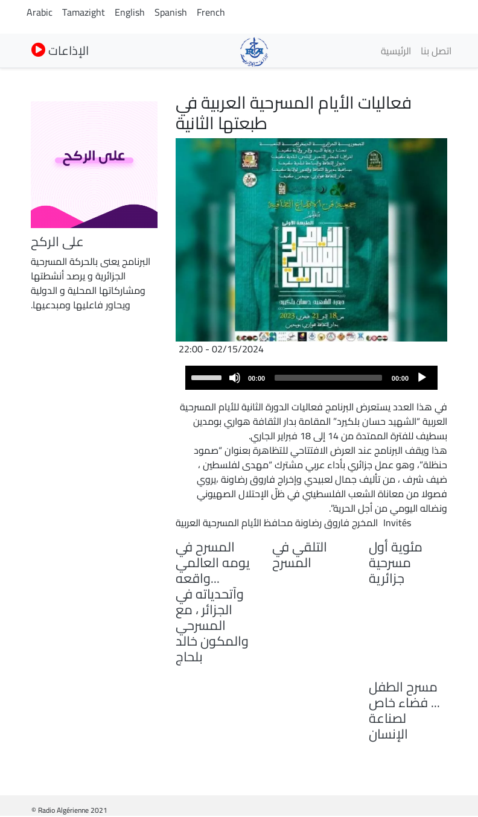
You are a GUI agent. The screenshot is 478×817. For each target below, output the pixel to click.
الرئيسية (396, 51)
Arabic (40, 12)
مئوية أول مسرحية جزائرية (395, 562)
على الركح (57, 241)
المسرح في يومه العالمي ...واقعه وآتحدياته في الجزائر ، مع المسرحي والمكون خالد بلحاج (213, 602)
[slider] (328, 378)
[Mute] (235, 378)
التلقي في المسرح (299, 554)
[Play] (422, 378)
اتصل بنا (436, 51)
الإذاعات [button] (60, 50)
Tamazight (83, 12)
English (130, 12)
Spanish (171, 12)
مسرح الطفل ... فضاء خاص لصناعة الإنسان (404, 710)
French (211, 12)
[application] (311, 378)
